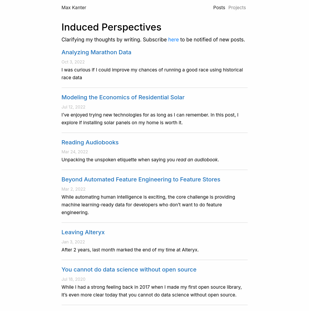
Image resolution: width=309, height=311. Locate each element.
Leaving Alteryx (83, 232)
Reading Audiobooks (90, 142)
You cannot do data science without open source (129, 269)
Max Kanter (74, 7)
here (173, 40)
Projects (237, 7)
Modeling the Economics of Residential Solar (123, 97)
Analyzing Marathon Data (96, 52)
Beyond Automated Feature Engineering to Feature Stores (141, 179)
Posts (219, 7)
